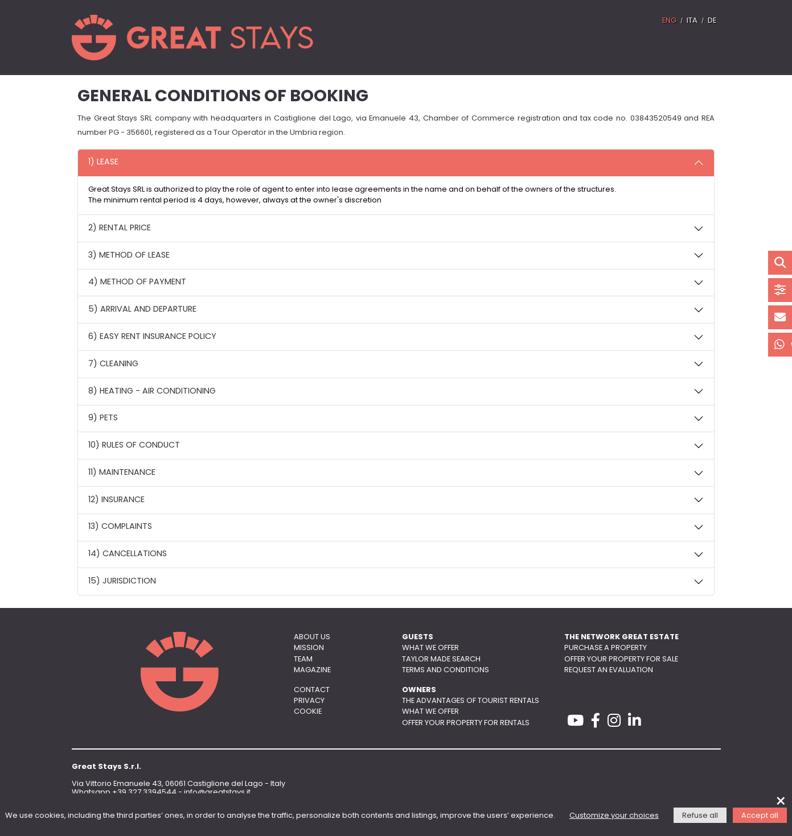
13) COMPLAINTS (120, 527)
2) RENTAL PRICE (119, 228)
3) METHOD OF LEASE (129, 255)
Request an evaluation (608, 670)
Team (303, 659)
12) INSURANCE (116, 500)
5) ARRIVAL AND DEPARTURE (142, 309)
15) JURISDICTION (122, 581)
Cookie (308, 711)
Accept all (759, 816)
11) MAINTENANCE (121, 473)
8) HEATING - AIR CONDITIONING (152, 391)
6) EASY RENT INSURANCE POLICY (152, 337)
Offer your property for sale (621, 659)
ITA (692, 20)
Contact (312, 690)
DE (712, 20)
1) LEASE (103, 162)
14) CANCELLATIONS (127, 554)
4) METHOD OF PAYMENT (137, 282)
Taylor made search (441, 659)
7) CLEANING (113, 364)
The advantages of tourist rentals (470, 701)
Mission (309, 648)
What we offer (430, 648)
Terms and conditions (445, 670)
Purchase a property (605, 648)
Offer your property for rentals (466, 723)
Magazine (312, 670)
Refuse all (700, 816)
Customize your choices (614, 816)
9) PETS (103, 418)
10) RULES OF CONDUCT (134, 445)
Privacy (309, 701)
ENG (669, 20)
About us (312, 637)
